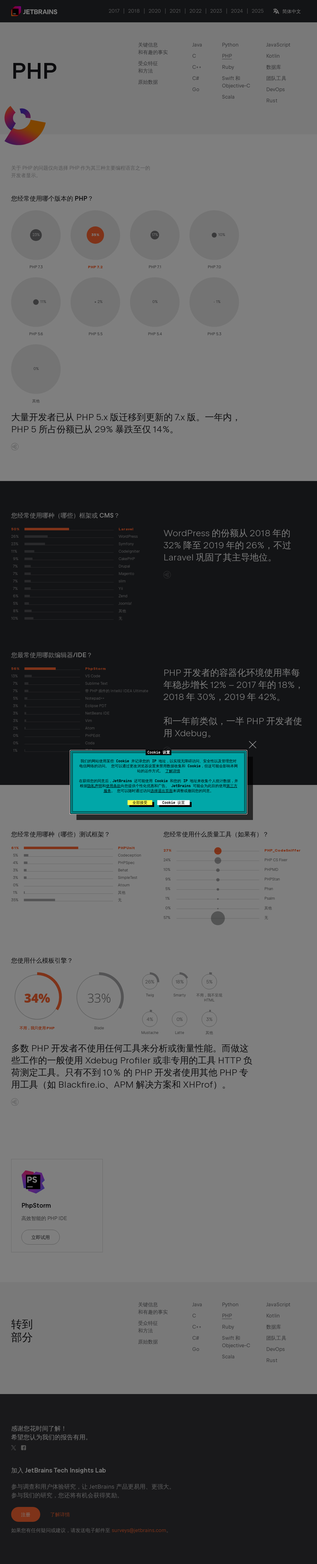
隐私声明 (94, 785)
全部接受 (139, 802)
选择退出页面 (161, 790)
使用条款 (113, 785)
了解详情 (172, 771)
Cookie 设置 (173, 802)
